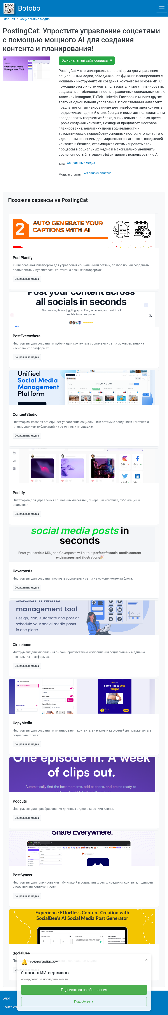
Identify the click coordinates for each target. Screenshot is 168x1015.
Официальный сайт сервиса (86, 60)
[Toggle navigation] (162, 8)
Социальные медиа (35, 19)
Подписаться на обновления (84, 990)
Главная (9, 19)
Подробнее (84, 1001)
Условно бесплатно (97, 173)
